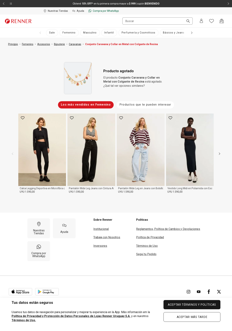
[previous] (12, 153)
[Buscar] (187, 21)
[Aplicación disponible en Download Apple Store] (20, 291)
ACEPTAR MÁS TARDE (192, 317)
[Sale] (52, 32)
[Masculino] (90, 32)
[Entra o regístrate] (201, 21)
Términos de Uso (147, 246)
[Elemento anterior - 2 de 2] (3, 3)
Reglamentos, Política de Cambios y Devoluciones (168, 229)
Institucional (101, 229)
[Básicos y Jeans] (173, 32)
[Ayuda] (64, 228)
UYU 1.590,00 (27, 191)
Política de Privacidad (150, 237)
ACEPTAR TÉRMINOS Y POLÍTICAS (192, 304)
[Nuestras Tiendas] (38, 228)
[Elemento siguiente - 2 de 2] (228, 3)
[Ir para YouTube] (198, 291)
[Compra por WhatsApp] (38, 251)
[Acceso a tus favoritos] (211, 21)
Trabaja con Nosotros (106, 237)
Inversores (100, 246)
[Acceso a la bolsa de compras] (221, 21)
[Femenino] (69, 32)
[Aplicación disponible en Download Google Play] (47, 291)
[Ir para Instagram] (188, 291)
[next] (219, 153)
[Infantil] (109, 32)
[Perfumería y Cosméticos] (139, 32)
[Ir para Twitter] (219, 291)
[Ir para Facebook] (208, 291)
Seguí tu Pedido (146, 254)
